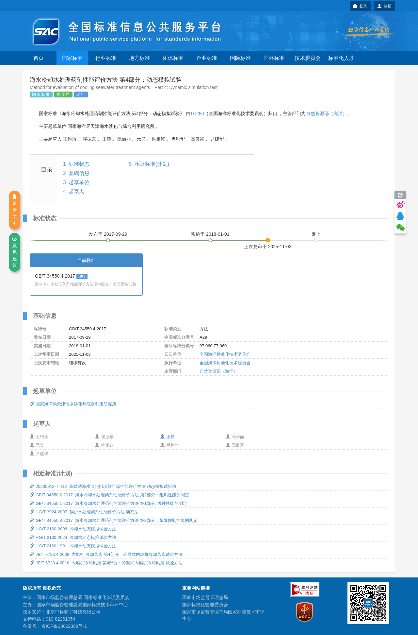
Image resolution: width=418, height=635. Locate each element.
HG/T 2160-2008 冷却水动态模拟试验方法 (73, 528)
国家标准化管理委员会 (205, 604)
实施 (210, 234)
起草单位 (79, 182)
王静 (167, 436)
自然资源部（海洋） (326, 113)
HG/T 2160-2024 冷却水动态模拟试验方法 (73, 537)
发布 (108, 234)
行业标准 (105, 58)
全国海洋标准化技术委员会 (225, 354)
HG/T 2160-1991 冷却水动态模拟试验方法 (73, 545)
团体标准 (173, 58)
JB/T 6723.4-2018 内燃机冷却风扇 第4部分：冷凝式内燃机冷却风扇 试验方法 (106, 562)
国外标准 (274, 58)
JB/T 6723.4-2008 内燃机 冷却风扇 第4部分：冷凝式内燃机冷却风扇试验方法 (106, 554)
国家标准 (72, 58)
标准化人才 (341, 58)
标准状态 (79, 164)
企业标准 (206, 58)
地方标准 (139, 58)
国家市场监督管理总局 (205, 597)
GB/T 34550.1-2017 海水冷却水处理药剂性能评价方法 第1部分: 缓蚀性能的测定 (108, 503)
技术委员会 (308, 58)
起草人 (76, 191)
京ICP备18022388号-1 (64, 626)
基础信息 (79, 173)
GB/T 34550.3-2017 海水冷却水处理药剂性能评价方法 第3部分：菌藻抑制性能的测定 (114, 520)
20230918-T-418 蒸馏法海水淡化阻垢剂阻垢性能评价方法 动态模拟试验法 (103, 486)
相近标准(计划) (152, 164)
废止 (315, 234)
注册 (385, 6)
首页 (38, 58)
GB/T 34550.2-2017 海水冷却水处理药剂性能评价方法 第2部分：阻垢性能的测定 (109, 494)
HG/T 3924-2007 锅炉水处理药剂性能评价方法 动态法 (84, 511)
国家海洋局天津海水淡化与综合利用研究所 (73, 404)
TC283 (197, 113)
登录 (360, 6)
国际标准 (240, 58)
